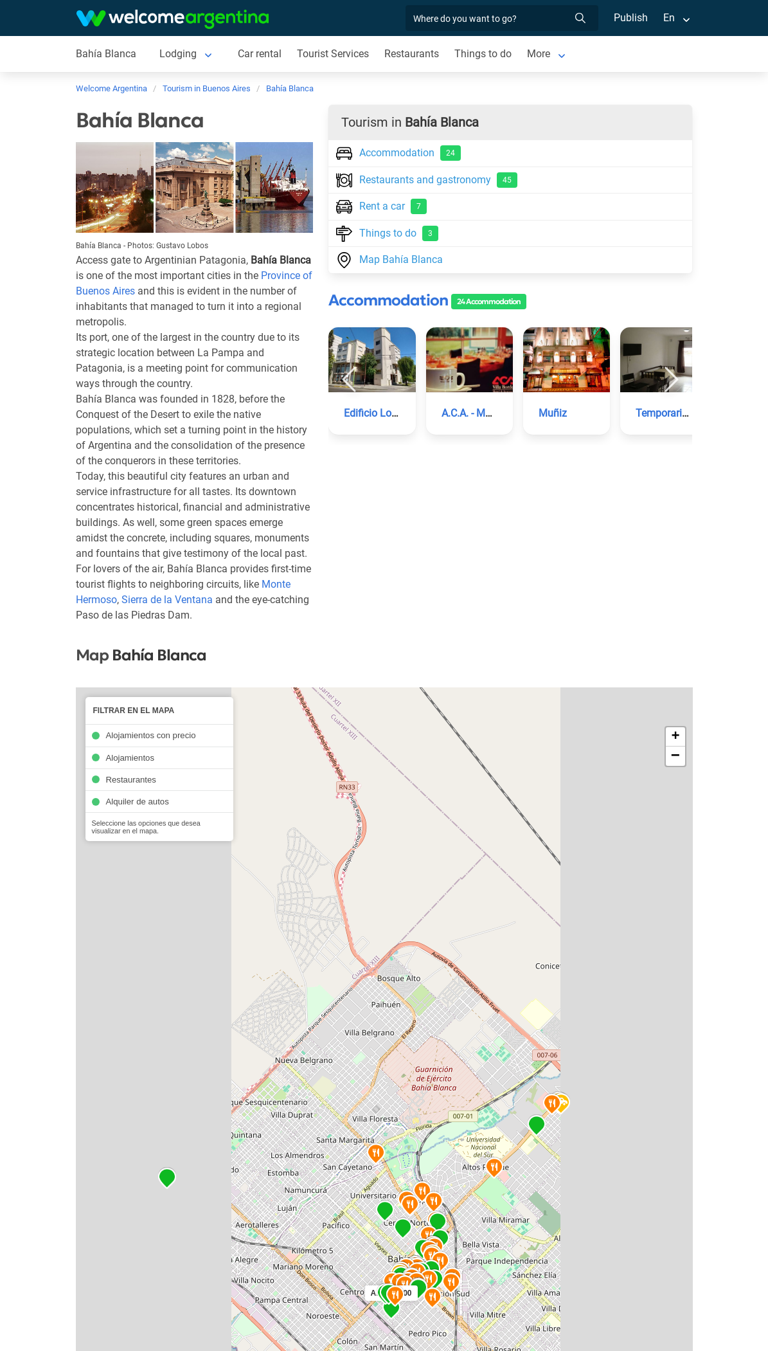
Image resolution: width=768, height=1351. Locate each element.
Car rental (259, 54)
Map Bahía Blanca (389, 259)
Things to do (483, 54)
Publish (631, 18)
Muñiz (553, 413)
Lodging (176, 54)
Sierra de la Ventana (167, 600)
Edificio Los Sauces (389, 413)
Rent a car (381, 206)
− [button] (675, 756)
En (669, 18)
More (539, 54)
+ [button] (675, 737)
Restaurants (412, 54)
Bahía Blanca (106, 54)
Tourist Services (333, 54)
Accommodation (398, 153)
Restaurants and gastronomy (426, 180)
